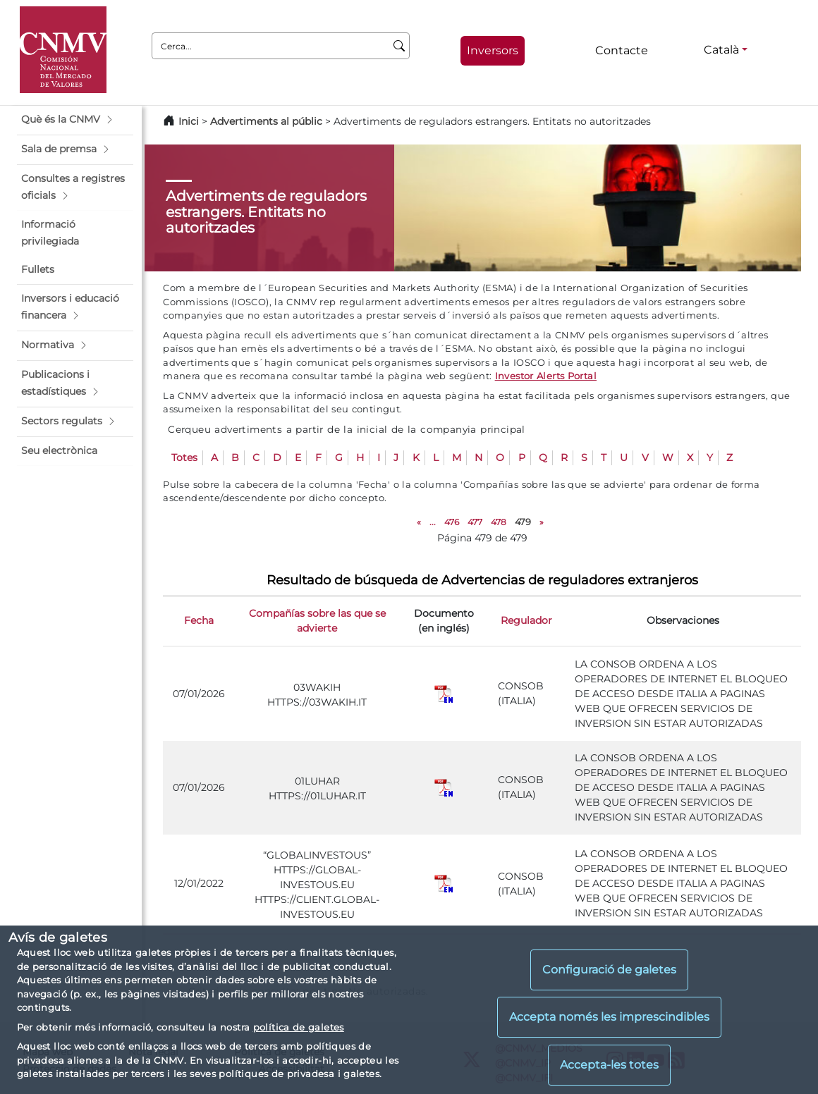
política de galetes (298, 1027)
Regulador (526, 620)
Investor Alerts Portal (546, 375)
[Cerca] (399, 45)
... (432, 522)
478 (498, 522)
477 (475, 522)
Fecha (199, 620)
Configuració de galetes (609, 969)
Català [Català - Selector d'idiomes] (721, 49)
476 (451, 522)
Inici (188, 121)
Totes (184, 457)
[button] (75, 120)
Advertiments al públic (266, 121)
